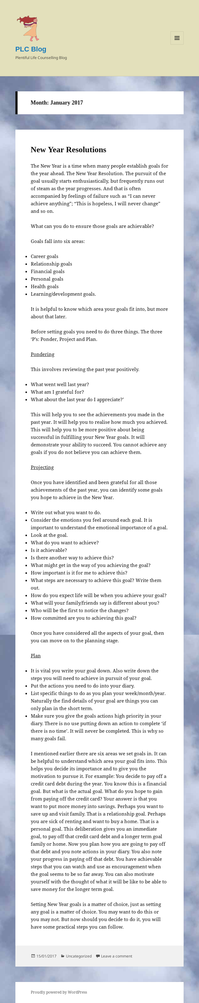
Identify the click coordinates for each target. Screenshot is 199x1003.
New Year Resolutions (68, 149)
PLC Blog (30, 49)
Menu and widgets (177, 44)
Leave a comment (116, 956)
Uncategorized (79, 956)
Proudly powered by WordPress (59, 992)
